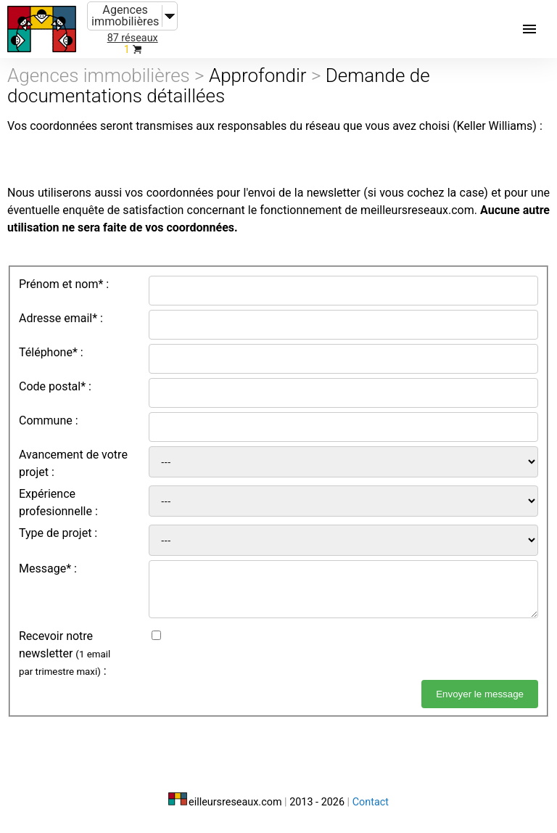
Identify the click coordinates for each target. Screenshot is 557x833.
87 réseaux (132, 38)
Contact (370, 802)
